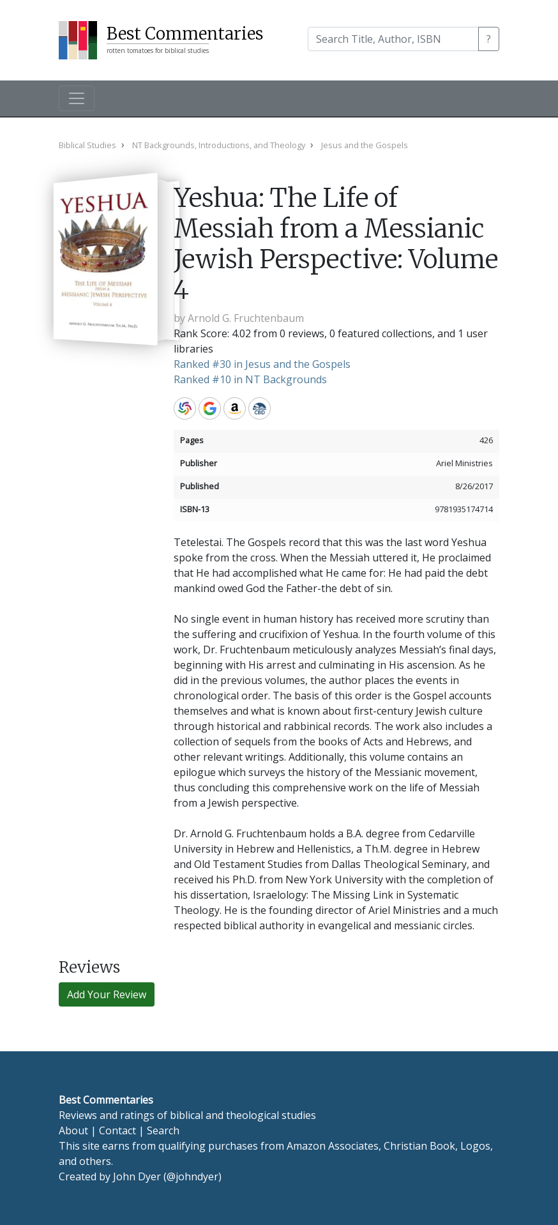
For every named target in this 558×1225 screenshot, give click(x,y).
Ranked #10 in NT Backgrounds (250, 379)
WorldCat (185, 408)
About (73, 1130)
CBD (259, 408)
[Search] (393, 39)
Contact (117, 1130)
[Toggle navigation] (76, 98)
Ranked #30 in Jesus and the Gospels (262, 364)
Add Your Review (106, 994)
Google (210, 408)
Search (163, 1130)
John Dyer (137, 1176)
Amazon (234, 408)
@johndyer (192, 1176)
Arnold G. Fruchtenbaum (246, 318)
